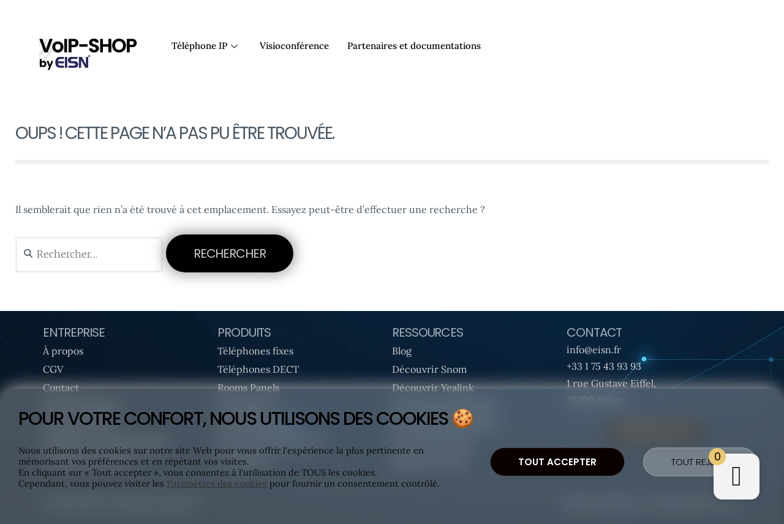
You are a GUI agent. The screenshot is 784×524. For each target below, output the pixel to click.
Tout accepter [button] (557, 461)
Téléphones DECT (258, 369)
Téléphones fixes (255, 351)
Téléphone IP (205, 45)
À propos (63, 351)
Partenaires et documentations (414, 45)
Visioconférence (294, 45)
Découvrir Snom (429, 369)
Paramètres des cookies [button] (217, 483)
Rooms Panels (248, 387)
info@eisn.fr (594, 349)
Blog (402, 351)
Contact (61, 387)
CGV (53, 369)
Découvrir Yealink (433, 387)
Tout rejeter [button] (699, 461)
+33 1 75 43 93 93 (604, 366)
